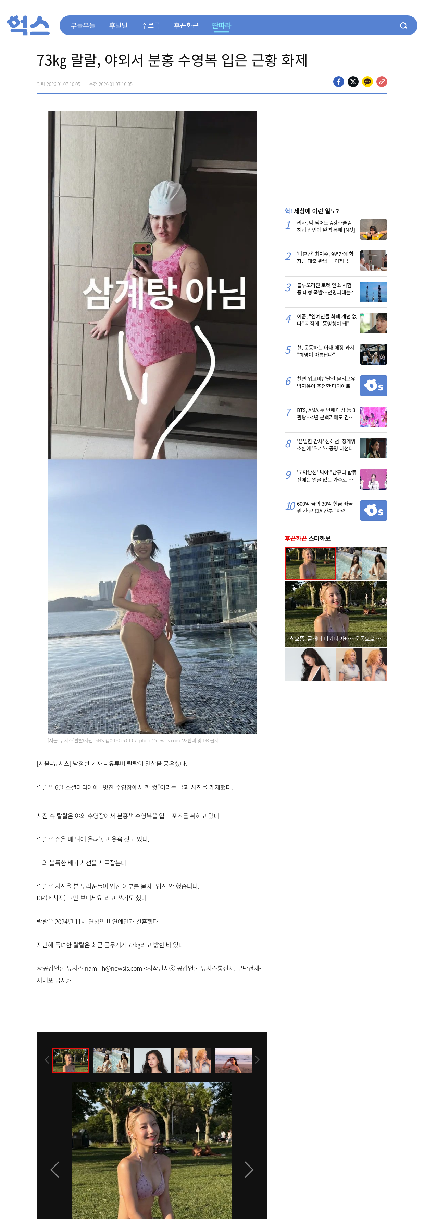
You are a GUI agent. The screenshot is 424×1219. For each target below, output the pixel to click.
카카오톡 (367, 81)
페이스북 (338, 81)
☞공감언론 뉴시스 (60, 967)
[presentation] (45, 1060)
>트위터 (353, 81)
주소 (381, 81)
